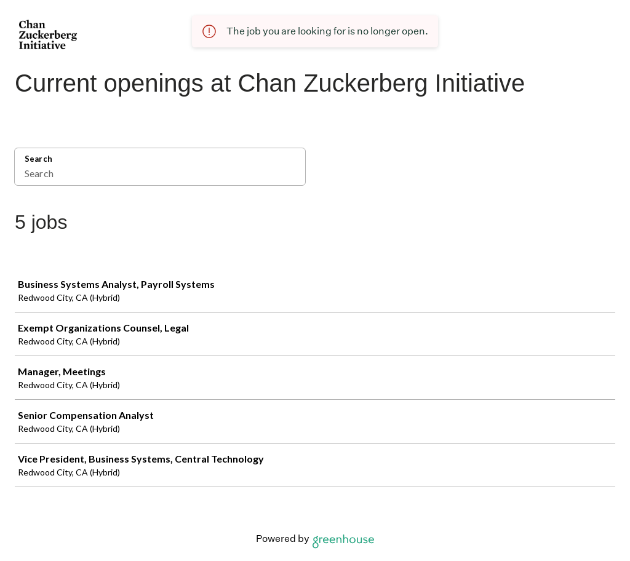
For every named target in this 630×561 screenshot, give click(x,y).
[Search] (160, 174)
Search (38, 159)
